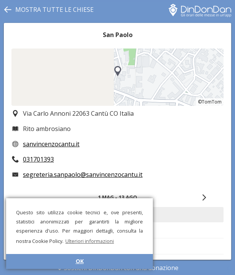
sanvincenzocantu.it (51, 144)
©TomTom (210, 102)
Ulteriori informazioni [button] (89, 241)
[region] (117, 77)
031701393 (38, 159)
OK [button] (80, 261)
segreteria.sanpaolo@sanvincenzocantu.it (83, 174)
